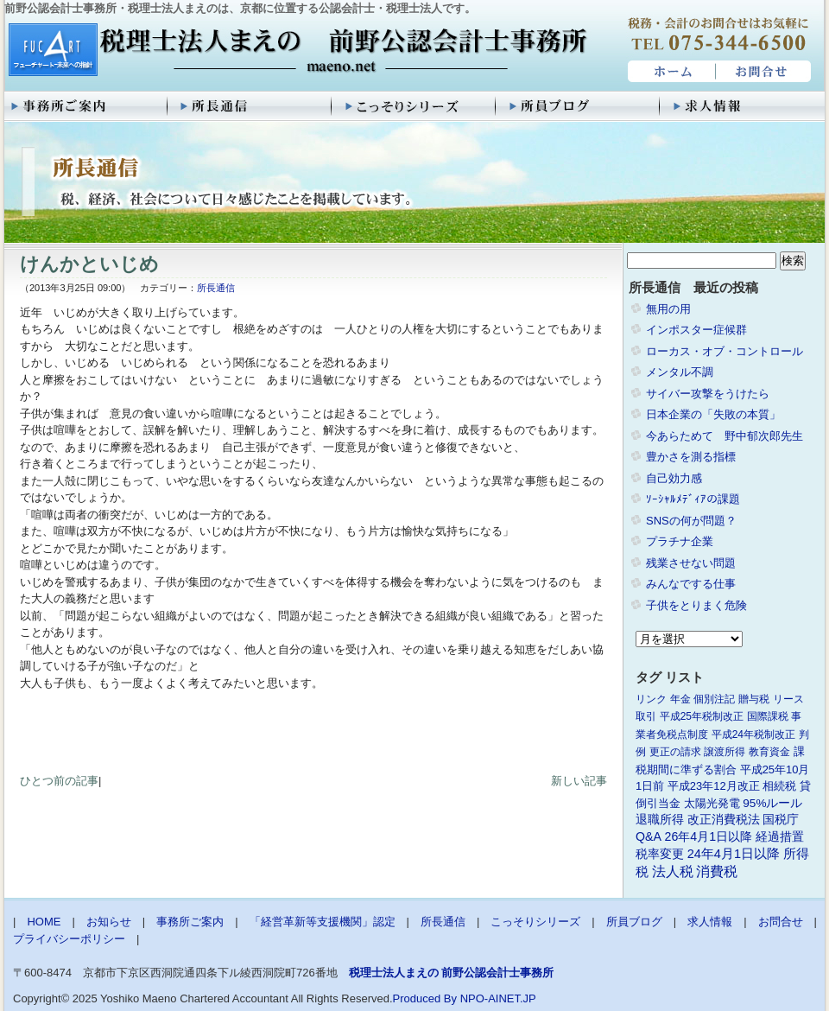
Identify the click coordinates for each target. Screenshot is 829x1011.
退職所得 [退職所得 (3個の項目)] (660, 819)
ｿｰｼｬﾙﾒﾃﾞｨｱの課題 (693, 499)
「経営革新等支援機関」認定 (323, 921)
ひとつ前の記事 (59, 780)
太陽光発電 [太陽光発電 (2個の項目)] (712, 803)
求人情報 (743, 106)
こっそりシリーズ (414, 106)
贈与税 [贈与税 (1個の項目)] (753, 699)
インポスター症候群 (696, 329)
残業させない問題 (691, 562)
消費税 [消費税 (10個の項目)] (716, 871)
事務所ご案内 (86, 106)
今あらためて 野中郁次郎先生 (724, 435)
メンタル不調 (679, 372)
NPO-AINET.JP (498, 998)
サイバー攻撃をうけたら (707, 393)
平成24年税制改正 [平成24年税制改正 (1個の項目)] (753, 734)
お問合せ (764, 71)
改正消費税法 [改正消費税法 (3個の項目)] (723, 819)
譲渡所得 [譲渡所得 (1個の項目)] (724, 752)
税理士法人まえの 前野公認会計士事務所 (295, 51)
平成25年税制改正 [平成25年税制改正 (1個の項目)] (702, 716)
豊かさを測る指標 (691, 456)
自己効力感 (674, 478)
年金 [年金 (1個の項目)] (680, 699)
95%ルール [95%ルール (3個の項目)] (772, 803)
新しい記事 (579, 780)
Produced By (425, 998)
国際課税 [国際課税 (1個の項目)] (767, 716)
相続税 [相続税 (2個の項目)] (779, 785)
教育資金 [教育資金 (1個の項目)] (769, 752)
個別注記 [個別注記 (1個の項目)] (714, 699)
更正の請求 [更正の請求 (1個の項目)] (675, 752)
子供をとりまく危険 (696, 605)
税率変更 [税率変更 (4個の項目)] (660, 854)
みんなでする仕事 (691, 583)
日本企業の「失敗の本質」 (713, 414)
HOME (669, 71)
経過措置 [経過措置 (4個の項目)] (780, 836)
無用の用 (668, 308)
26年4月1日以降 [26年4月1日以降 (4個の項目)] (709, 836)
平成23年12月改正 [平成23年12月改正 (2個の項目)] (714, 785)
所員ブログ (579, 106)
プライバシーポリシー (69, 938)
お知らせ (108, 921)
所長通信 (250, 106)
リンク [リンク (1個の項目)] (651, 699)
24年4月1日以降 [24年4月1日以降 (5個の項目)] (733, 854)
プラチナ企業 (679, 541)
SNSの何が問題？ (691, 520)
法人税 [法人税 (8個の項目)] (672, 871)
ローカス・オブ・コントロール (724, 351)
